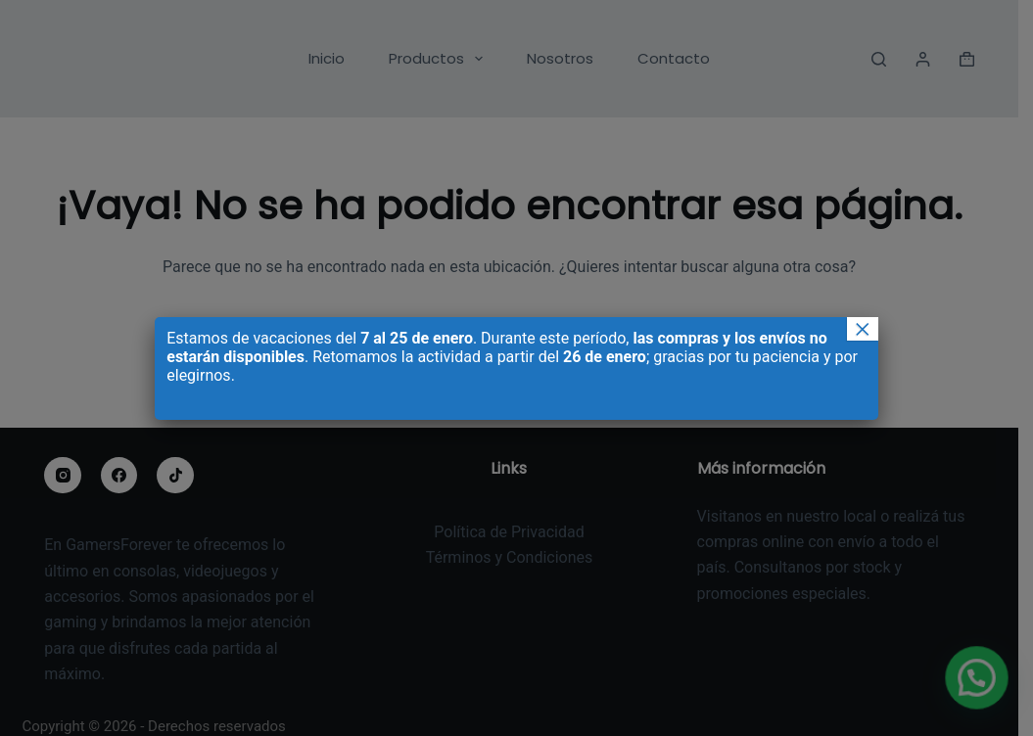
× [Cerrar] (862, 329)
